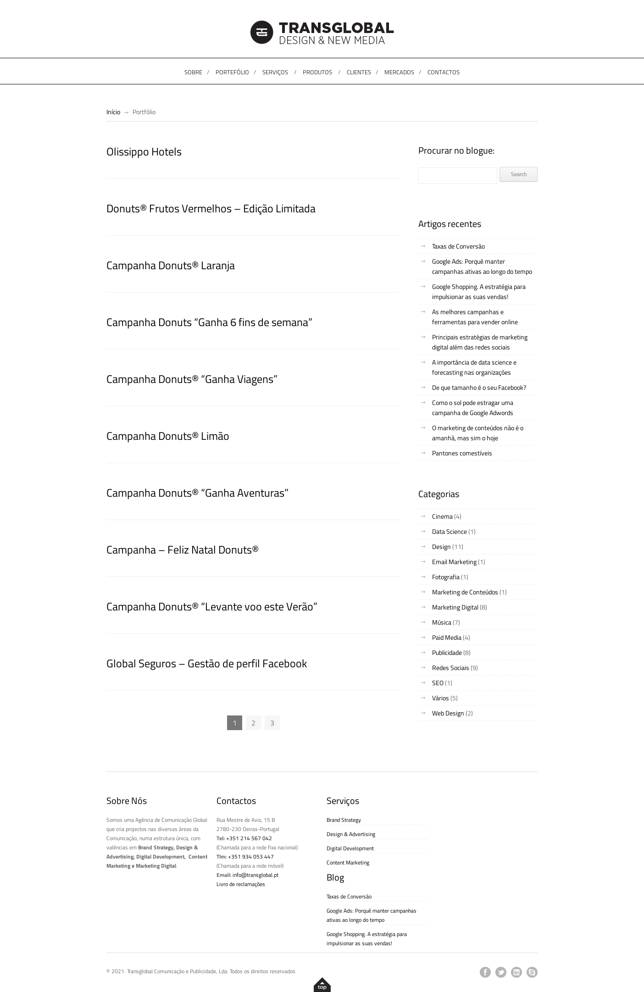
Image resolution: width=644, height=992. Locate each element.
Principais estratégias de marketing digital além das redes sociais (479, 342)
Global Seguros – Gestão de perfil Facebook (206, 663)
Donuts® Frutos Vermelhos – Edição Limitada (211, 208)
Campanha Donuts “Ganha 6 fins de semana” (209, 322)
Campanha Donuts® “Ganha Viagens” (192, 379)
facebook (485, 972)
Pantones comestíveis (462, 453)
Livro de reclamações (241, 884)
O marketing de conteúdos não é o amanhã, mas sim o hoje (477, 433)
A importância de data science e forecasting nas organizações (474, 367)
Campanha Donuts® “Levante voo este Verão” (211, 606)
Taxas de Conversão (458, 246)
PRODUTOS (317, 72)
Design (441, 546)
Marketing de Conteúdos (465, 592)
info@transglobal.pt (255, 874)
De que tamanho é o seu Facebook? (479, 387)
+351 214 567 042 (249, 838)
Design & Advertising (351, 834)
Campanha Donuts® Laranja (170, 265)
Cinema (442, 516)
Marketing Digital (455, 607)
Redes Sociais (450, 667)
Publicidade (447, 652)
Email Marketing (454, 561)
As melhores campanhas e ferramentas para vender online (475, 317)
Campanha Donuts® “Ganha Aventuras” (197, 492)
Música (441, 622)
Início (113, 111)
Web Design (448, 713)
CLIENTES (359, 72)
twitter (500, 972)
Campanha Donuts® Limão (167, 435)
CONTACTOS (443, 72)
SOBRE (193, 72)
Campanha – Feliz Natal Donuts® (182, 549)
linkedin (516, 972)
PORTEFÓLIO (232, 72)
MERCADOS (399, 72)
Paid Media (446, 637)
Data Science (449, 531)
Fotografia (446, 577)
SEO (438, 682)
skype (532, 972)
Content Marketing (348, 862)
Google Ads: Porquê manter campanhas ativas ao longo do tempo (482, 266)
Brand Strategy (344, 819)
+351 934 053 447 (251, 856)
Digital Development (350, 848)
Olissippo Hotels (144, 151)
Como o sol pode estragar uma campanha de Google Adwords (472, 407)
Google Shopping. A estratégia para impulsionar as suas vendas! (479, 291)
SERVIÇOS (275, 72)
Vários (440, 698)
